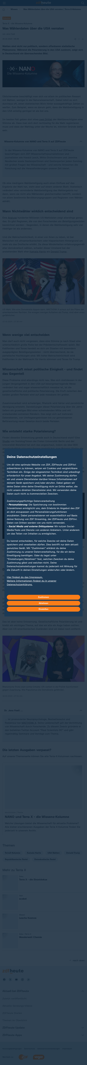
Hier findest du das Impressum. (25, 577)
